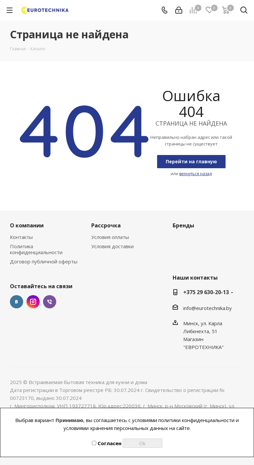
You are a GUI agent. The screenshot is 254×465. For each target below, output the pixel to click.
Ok (142, 443)
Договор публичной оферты (43, 261)
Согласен (106, 443)
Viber (49, 301)
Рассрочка (106, 225)
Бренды (183, 225)
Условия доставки (112, 246)
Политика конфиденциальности (36, 249)
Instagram (33, 301)
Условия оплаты (110, 237)
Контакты (21, 237)
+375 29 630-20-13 (206, 292)
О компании (27, 225)
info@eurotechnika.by (207, 308)
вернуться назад (195, 173)
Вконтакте (16, 301)
